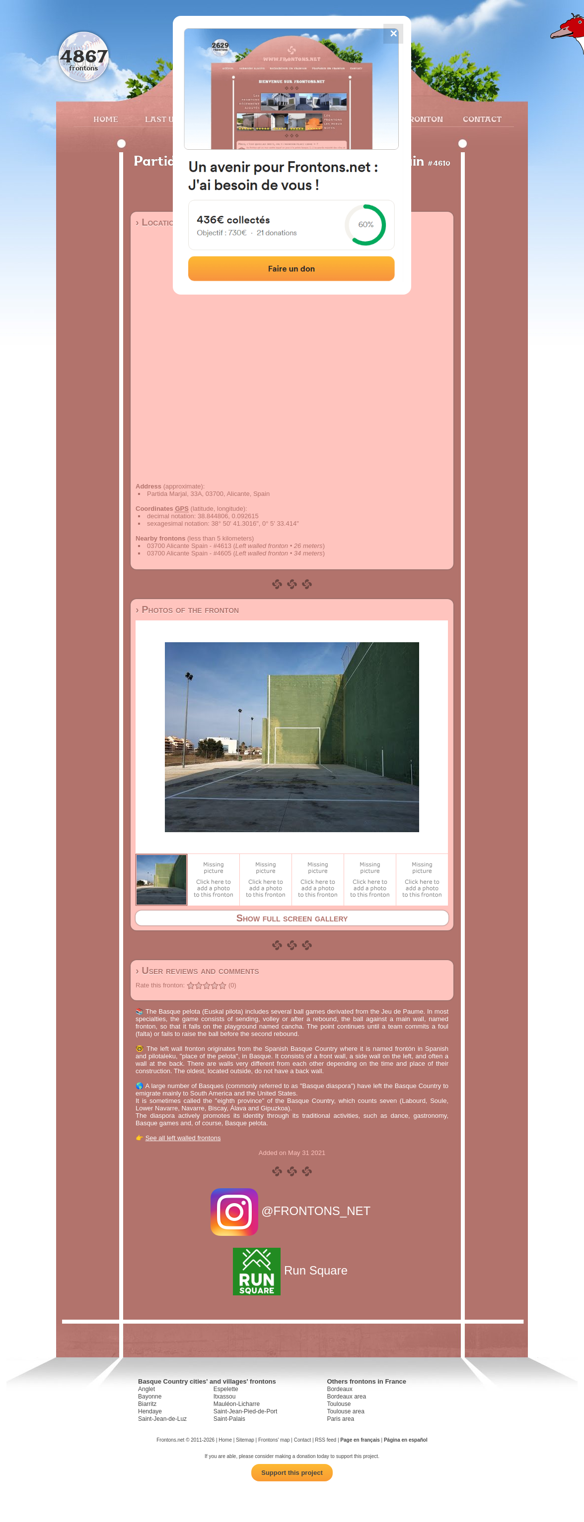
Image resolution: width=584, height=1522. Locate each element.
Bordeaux (339, 1389)
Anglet (146, 1389)
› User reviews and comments (197, 970)
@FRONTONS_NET (292, 1211)
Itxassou (225, 1396)
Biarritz (147, 1403)
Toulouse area (345, 1411)
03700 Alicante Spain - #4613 (189, 545)
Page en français (359, 1440)
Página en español (406, 1440)
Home (105, 119)
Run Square (292, 1270)
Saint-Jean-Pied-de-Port (246, 1411)
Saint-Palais (229, 1418)
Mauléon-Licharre (237, 1403)
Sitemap (245, 1440)
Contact (481, 119)
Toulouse (339, 1403)
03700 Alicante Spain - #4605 (189, 553)
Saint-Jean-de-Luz (162, 1418)
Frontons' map (274, 1440)
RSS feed (325, 1440)
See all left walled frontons (183, 1138)
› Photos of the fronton (187, 609)
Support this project (292, 1472)
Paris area (340, 1418)
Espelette (226, 1389)
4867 (84, 56)
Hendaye (150, 1411)
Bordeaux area (346, 1396)
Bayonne (149, 1396)
